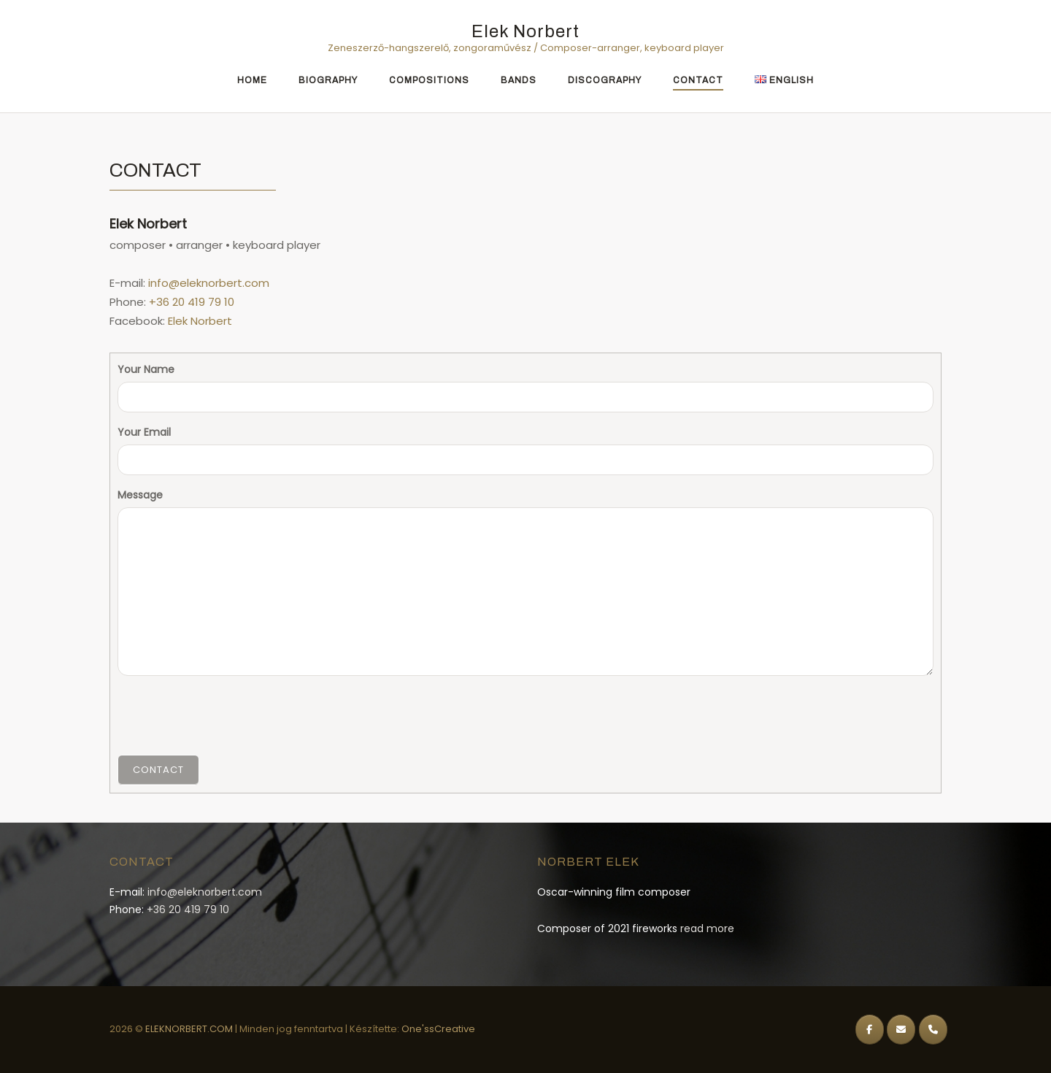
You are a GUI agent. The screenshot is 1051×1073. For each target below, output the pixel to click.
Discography (605, 80)
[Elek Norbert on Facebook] (869, 1030)
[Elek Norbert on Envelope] (901, 1030)
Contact (698, 80)
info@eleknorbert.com (208, 283)
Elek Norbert (525, 31)
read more (707, 928)
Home (252, 80)
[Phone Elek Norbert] (933, 1030)
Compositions (429, 80)
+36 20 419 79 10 (191, 301)
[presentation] (228, 715)
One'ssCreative (438, 1029)
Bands (518, 80)
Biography (328, 80)
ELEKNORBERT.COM (190, 1029)
